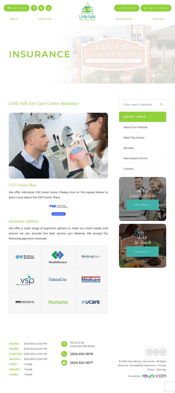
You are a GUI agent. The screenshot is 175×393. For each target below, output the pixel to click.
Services (129, 147)
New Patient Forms (136, 158)
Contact (158, 19)
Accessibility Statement (144, 366)
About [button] (16, 19)
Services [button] (47, 19)
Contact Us (141, 251)
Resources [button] (126, 19)
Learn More (141, 204)
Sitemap (162, 370)
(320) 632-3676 (82, 354)
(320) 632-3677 (82, 362)
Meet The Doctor (135, 137)
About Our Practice (136, 127)
